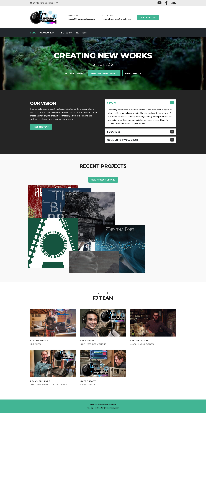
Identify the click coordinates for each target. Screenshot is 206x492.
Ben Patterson (139, 419)
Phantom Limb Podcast (104, 73)
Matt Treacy (88, 460)
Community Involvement (122, 140)
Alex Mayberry (39, 419)
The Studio (65, 33)
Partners (81, 33)
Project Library (74, 73)
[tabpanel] (103, 63)
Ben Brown (87, 419)
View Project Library (103, 180)
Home (33, 33)
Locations (113, 132)
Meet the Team (41, 127)
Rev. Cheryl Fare (40, 460)
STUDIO (111, 103)
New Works (47, 33)
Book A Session (148, 17)
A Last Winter (133, 73)
